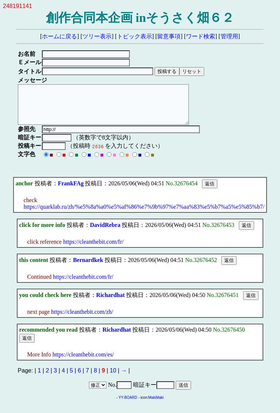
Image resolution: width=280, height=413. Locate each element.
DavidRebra (105, 232)
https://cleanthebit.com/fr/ (93, 249)
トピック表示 (134, 36)
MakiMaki (156, 405)
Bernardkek (88, 268)
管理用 (229, 36)
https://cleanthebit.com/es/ (83, 362)
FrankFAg (71, 191)
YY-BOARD (127, 405)
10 (113, 378)
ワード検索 (200, 36)
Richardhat (110, 303)
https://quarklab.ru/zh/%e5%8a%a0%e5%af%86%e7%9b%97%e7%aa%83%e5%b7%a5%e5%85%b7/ (144, 214)
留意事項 (168, 36)
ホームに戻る (59, 36)
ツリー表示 (97, 36)
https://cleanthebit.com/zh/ (82, 319)
